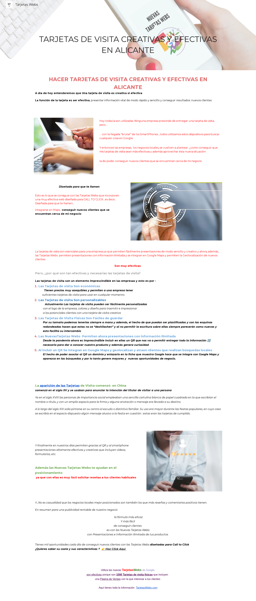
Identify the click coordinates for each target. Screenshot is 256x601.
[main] (128, 35)
